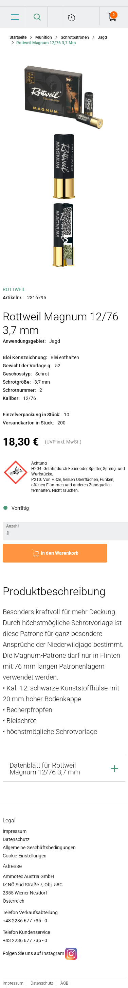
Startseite (18, 37)
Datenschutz (16, 839)
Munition (43, 37)
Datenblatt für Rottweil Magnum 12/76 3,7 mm (45, 768)
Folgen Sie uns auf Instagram (33, 953)
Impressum (14, 831)
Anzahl (12, 526)
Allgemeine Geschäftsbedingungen (39, 847)
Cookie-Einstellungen (25, 855)
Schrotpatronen (75, 37)
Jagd (102, 37)
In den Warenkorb (59, 553)
